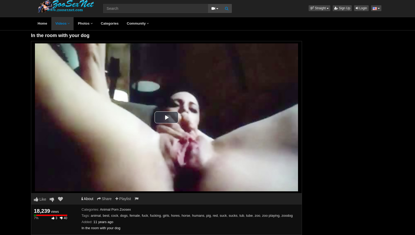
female (134, 216)
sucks (233, 216)
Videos (62, 23)
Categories (110, 23)
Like (40, 199)
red (215, 216)
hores (175, 216)
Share (104, 199)
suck (223, 216)
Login (361, 8)
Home (42, 23)
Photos (85, 23)
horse (186, 216)
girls (166, 216)
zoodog (287, 216)
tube (249, 216)
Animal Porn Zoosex (115, 209)
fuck (145, 216)
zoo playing (270, 216)
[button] (319, 8)
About (87, 199)
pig (208, 216)
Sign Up (342, 8)
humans (198, 216)
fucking (155, 216)
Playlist (123, 199)
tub (241, 216)
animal (96, 216)
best (106, 216)
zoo (257, 216)
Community (138, 23)
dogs (124, 216)
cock (114, 216)
